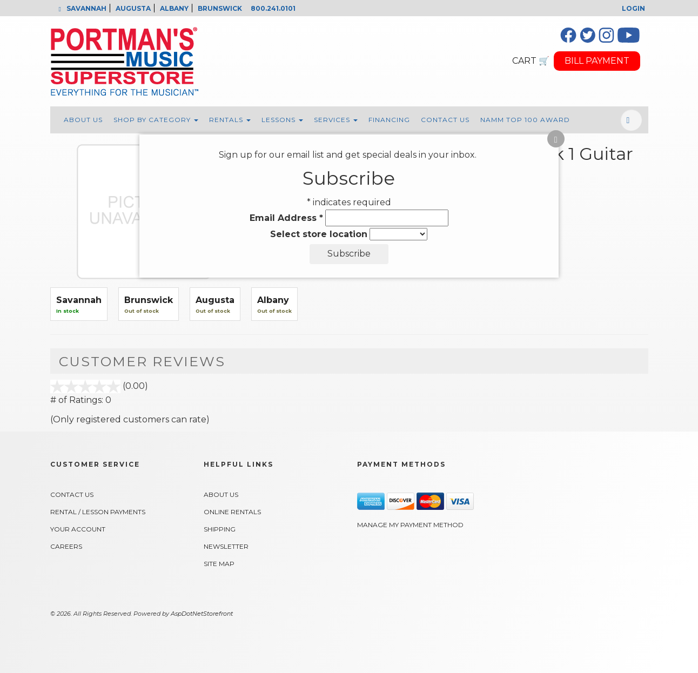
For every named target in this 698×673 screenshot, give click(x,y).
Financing (389, 120)
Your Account (77, 529)
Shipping (220, 529)
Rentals (230, 120)
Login (633, 8)
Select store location (318, 234)
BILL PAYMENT (597, 61)
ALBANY (174, 8)
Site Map (219, 564)
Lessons (282, 120)
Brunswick (148, 300)
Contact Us (445, 120)
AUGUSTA (133, 8)
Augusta (215, 300)
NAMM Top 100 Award (525, 120)
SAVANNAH (86, 8)
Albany (273, 300)
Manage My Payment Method (410, 525)
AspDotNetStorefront (202, 613)
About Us (83, 120)
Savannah (79, 300)
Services (336, 120)
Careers (66, 546)
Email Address (286, 218)
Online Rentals (232, 512)
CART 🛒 (530, 61)
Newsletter (226, 546)
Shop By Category (155, 120)
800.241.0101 (273, 8)
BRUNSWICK (220, 8)
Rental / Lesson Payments (97, 512)
